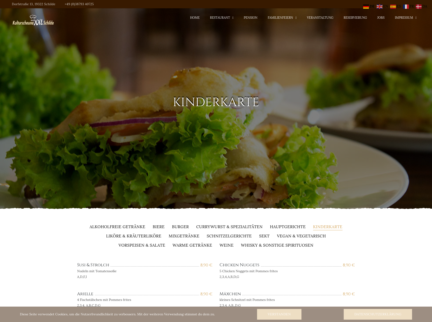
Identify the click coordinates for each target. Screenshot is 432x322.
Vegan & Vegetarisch (301, 236)
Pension (251, 18)
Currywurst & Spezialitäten (229, 227)
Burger (180, 227)
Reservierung (355, 18)
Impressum (404, 18)
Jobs (381, 18)
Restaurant (220, 18)
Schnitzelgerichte (229, 236)
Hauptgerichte (287, 227)
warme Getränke (192, 245)
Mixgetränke (184, 236)
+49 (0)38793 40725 (79, 4)
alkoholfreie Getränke (117, 227)
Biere (158, 227)
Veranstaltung (320, 18)
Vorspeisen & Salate (142, 245)
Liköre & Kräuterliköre (133, 236)
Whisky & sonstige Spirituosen (277, 245)
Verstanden (279, 314)
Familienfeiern (280, 18)
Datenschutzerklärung (377, 314)
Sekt (264, 236)
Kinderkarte (328, 227)
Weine (227, 245)
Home (195, 18)
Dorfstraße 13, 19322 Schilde (34, 4)
